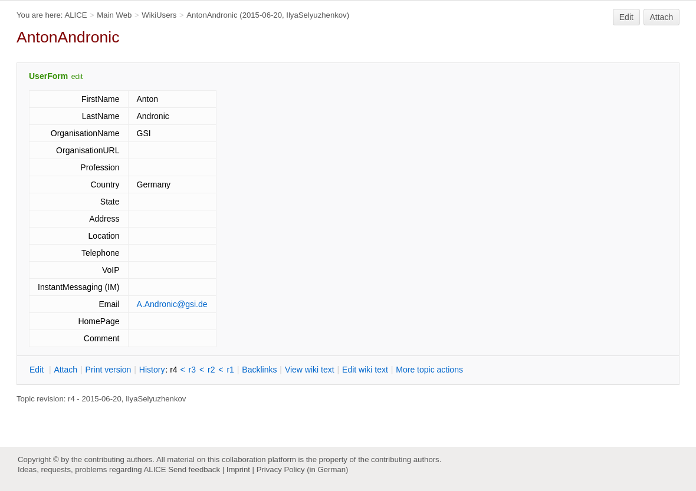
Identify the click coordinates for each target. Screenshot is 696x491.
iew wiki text (309, 369)
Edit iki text (365, 369)
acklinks (259, 369)
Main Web (114, 15)
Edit (626, 17)
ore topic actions (429, 369)
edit (77, 77)
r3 (192, 369)
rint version (109, 369)
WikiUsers (159, 15)
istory (152, 369)
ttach (65, 369)
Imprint (238, 469)
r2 (211, 369)
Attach (662, 17)
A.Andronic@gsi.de (172, 304)
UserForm (48, 76)
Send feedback (194, 469)
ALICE (75, 15)
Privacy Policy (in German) (303, 469)
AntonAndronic (211, 15)
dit (37, 369)
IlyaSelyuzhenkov (316, 15)
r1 (230, 369)
